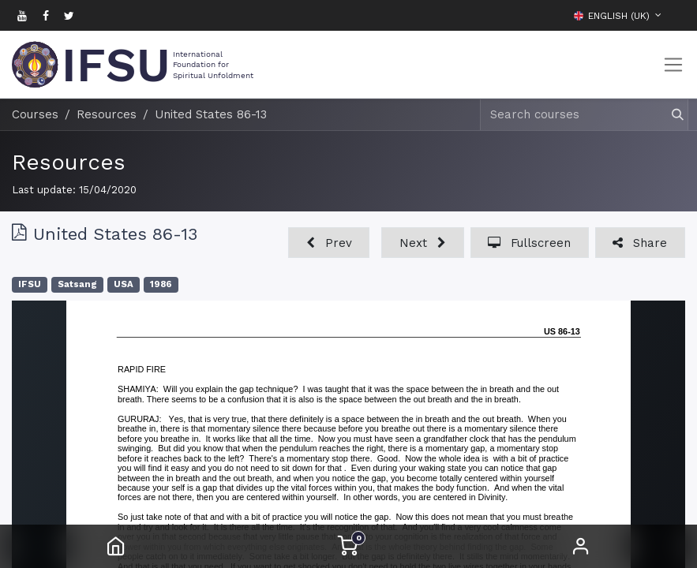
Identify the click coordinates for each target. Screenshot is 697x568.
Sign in (581, 546)
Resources (69, 162)
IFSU (29, 284)
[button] (673, 15)
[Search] (671, 114)
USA (123, 284)
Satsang (77, 284)
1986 (161, 284)
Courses (35, 114)
